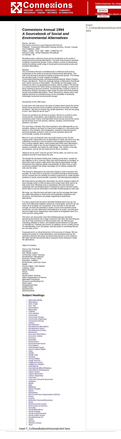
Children (32, 311)
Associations (33, 308)
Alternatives (33, 302)
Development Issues (36, 328)
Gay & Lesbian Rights (37, 349)
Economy (32, 338)
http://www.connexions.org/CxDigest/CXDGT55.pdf (42, 45)
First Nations (33, 345)
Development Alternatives (39, 326)
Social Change (34, 411)
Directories (33, 332)
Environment (33, 342)
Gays (31, 351)
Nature (31, 391)
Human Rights (34, 359)
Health (31, 353)
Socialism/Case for (36, 417)
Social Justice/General (37, 413)
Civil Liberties (34, 313)
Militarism (32, 387)
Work (31, 425)
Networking (33, 393)
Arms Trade (33, 304)
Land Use (32, 377)
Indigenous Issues (36, 362)
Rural (31, 402)
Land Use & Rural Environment (41, 379)
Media (31, 383)
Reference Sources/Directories (40, 400)
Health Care (33, 355)
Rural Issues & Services (38, 406)
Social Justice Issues (37, 415)
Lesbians (32, 381)
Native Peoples (34, 389)
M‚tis (30, 385)
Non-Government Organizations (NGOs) (44, 394)
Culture (31, 323)
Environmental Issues (37, 343)
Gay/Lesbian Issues (36, 347)
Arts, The (32, 306)
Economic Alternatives (37, 334)
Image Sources (34, 360)
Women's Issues (35, 423)
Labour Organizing (36, 376)
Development (34, 325)
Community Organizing (37, 319)
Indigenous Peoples (36, 364)
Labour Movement (36, 374)
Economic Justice (35, 336)
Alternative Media (35, 300)
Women (32, 421)
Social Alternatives (36, 410)
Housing (32, 357)
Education (32, 340)
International (33, 366)
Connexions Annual (36, 321)
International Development (39, 370)
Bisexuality (33, 309)
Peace (31, 396)
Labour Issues (34, 372)
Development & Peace (37, 330)
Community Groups (36, 317)
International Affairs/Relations (40, 368)
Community (33, 315)
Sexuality (32, 408)
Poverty (32, 398)
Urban (31, 419)
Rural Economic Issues (37, 404)
